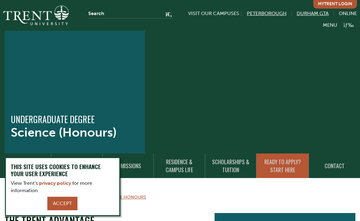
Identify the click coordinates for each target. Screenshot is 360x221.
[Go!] (167, 15)
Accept (62, 203)
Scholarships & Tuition (230, 166)
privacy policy (55, 183)
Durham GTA (313, 13)
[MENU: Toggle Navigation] (338, 25)
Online (348, 13)
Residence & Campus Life (179, 166)
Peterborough (267, 13)
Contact (335, 166)
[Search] (130, 13)
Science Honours (125, 197)
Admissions (128, 166)
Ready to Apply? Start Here (282, 166)
